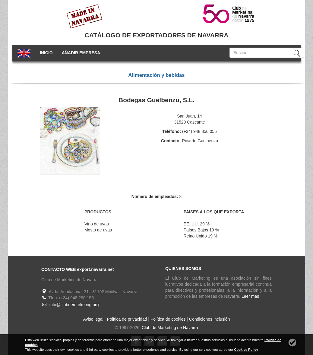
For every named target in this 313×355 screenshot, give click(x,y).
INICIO (46, 52)
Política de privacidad (127, 319)
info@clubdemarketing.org (74, 304)
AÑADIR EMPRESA (81, 52)
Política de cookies (168, 319)
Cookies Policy (246, 349)
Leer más (250, 296)
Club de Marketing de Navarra (169, 327)
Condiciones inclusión (209, 319)
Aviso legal (93, 319)
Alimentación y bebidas (156, 75)
